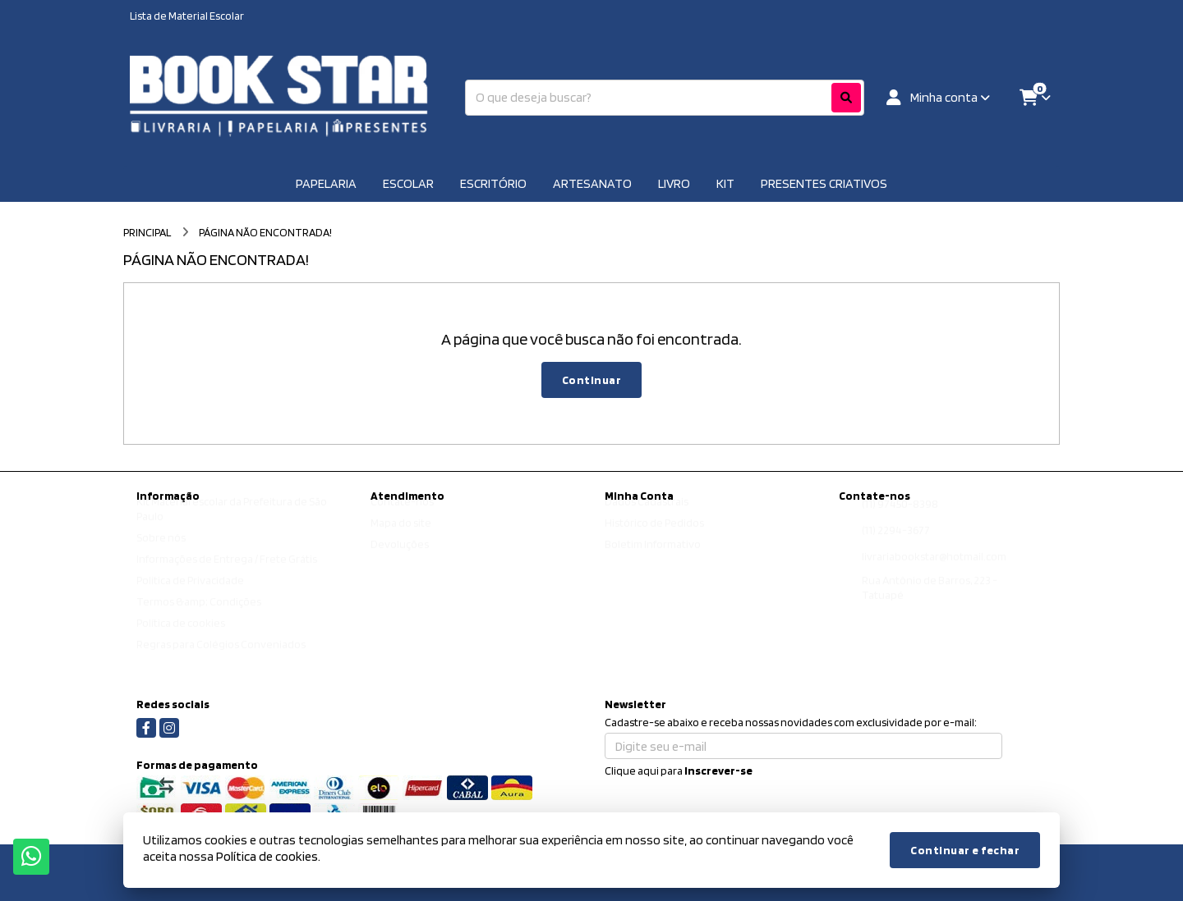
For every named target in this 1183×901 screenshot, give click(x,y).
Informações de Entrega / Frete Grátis (226, 574)
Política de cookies (180, 638)
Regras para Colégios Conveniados (221, 659)
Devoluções (400, 559)
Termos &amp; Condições (198, 617)
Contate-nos (402, 517)
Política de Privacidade (190, 595)
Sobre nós (161, 553)
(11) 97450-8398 (900, 519)
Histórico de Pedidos (654, 538)
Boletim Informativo (653, 559)
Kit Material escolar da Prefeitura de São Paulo (231, 524)
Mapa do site (401, 538)
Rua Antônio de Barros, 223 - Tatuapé (929, 603)
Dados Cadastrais (646, 517)
